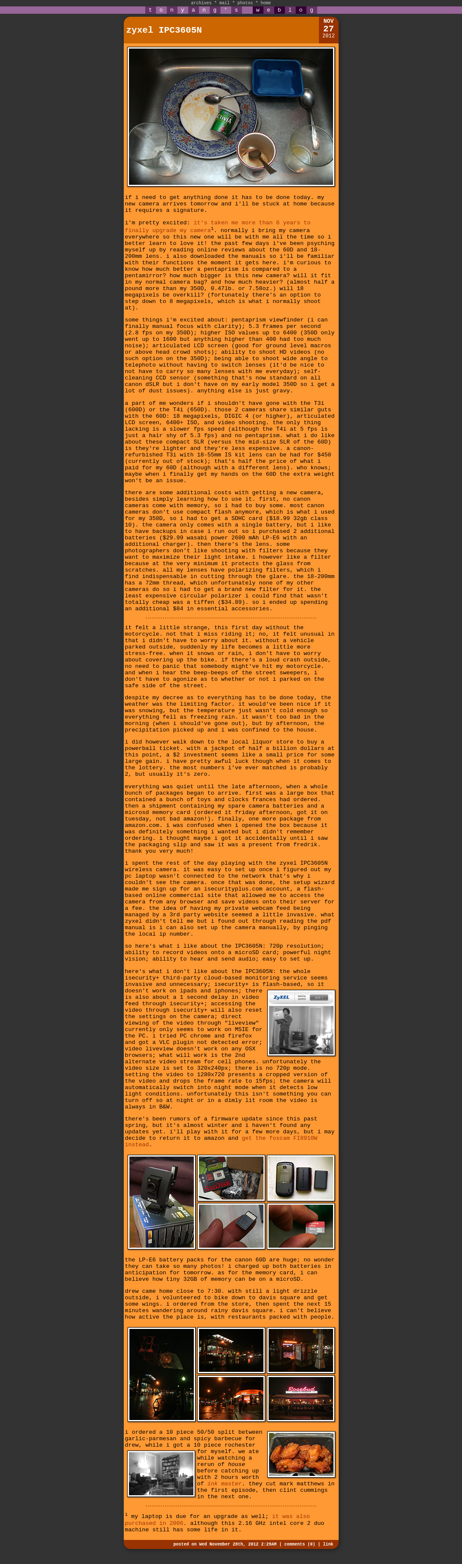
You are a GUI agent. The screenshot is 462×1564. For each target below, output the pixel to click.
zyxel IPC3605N (164, 30)
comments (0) (299, 1544)
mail (224, 3)
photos (245, 3)
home (266, 3)
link (328, 1544)
